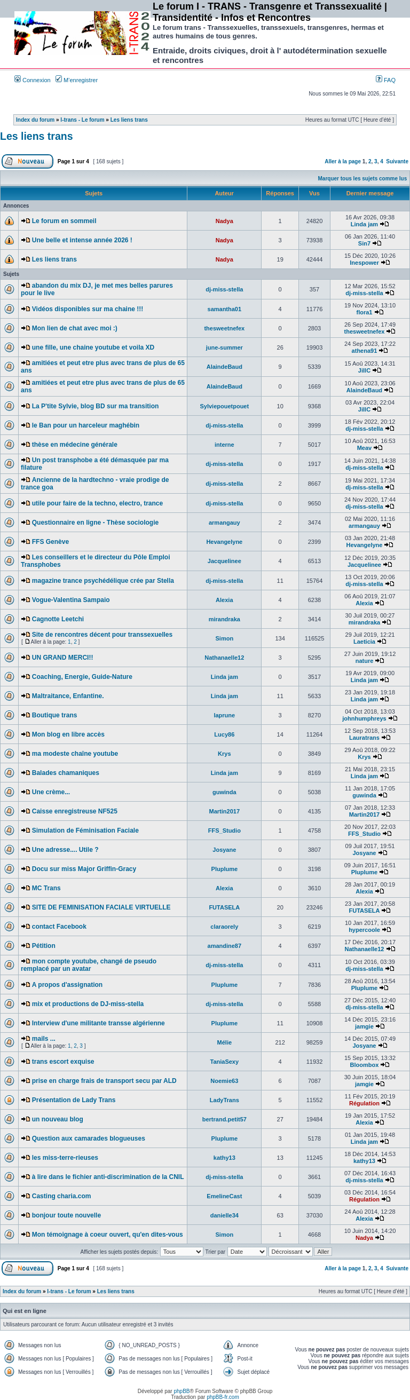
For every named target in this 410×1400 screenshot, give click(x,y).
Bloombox (364, 1065)
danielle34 (224, 1215)
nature (365, 661)
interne (224, 444)
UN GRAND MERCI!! (62, 657)
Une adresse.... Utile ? (65, 849)
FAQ (386, 80)
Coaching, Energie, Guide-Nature (82, 677)
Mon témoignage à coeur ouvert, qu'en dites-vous (107, 1234)
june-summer (224, 347)
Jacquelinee (224, 561)
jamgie (364, 1026)
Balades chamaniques (65, 773)
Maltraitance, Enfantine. (68, 696)
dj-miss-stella (224, 289)
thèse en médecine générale (74, 444)
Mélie (224, 1042)
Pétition (44, 946)
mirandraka (224, 619)
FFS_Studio (224, 830)
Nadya (224, 221)
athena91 (364, 350)
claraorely (224, 926)
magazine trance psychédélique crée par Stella (103, 580)
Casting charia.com (61, 1196)
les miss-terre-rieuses (65, 1157)
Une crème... (51, 792)
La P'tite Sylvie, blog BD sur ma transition (95, 406)
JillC (364, 370)
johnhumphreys (364, 718)
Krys (224, 753)
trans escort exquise (63, 1061)
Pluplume (224, 869)
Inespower (364, 262)
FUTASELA (224, 907)
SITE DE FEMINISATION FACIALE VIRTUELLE (101, 907)
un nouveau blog (57, 1119)
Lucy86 (224, 734)
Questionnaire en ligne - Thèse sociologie (95, 522)
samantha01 (225, 309)
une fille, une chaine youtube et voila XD (93, 347)
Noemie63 (224, 1081)
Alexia (224, 600)
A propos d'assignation (67, 984)
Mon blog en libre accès (68, 734)
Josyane (224, 850)
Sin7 (364, 243)
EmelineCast (224, 1196)
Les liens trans (129, 120)
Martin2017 (224, 811)
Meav (364, 448)
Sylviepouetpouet (224, 406)
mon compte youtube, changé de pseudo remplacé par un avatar (88, 965)
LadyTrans (224, 1100)
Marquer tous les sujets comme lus (362, 178)
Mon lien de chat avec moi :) (74, 328)
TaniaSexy (224, 1061)
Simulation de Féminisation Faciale (85, 830)
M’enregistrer (77, 80)
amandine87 (225, 946)
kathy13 (224, 1157)
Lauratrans (364, 737)
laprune (224, 715)
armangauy (224, 522)
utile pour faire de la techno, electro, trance (97, 503)
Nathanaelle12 (224, 657)
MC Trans (46, 888)
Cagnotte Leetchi (58, 619)
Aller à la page (343, 161)
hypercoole (364, 930)
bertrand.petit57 (224, 1119)
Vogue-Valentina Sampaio (71, 600)
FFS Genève (50, 541)
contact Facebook (59, 926)
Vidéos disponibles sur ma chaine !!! (88, 309)
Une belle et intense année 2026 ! (82, 240)
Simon (225, 638)
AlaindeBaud (224, 366)
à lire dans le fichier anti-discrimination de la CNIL (108, 1177)
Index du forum (35, 120)
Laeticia (364, 641)
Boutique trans (54, 715)
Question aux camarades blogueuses (88, 1138)
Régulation (364, 1103)
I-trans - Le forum (82, 120)
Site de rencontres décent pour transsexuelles (102, 634)
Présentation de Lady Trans (74, 1100)
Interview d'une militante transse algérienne (98, 1023)
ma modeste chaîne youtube (75, 753)
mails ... (44, 1038)
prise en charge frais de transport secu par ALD (104, 1081)
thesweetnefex (224, 328)
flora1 (364, 312)
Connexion (32, 80)
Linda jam (364, 224)
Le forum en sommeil (64, 221)
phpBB (182, 1391)
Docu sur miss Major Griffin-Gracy (84, 869)
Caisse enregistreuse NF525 (74, 811)
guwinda (224, 792)
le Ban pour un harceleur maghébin (85, 425)
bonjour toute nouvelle (66, 1215)
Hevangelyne (224, 542)
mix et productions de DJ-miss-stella (88, 1004)
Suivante (397, 161)
